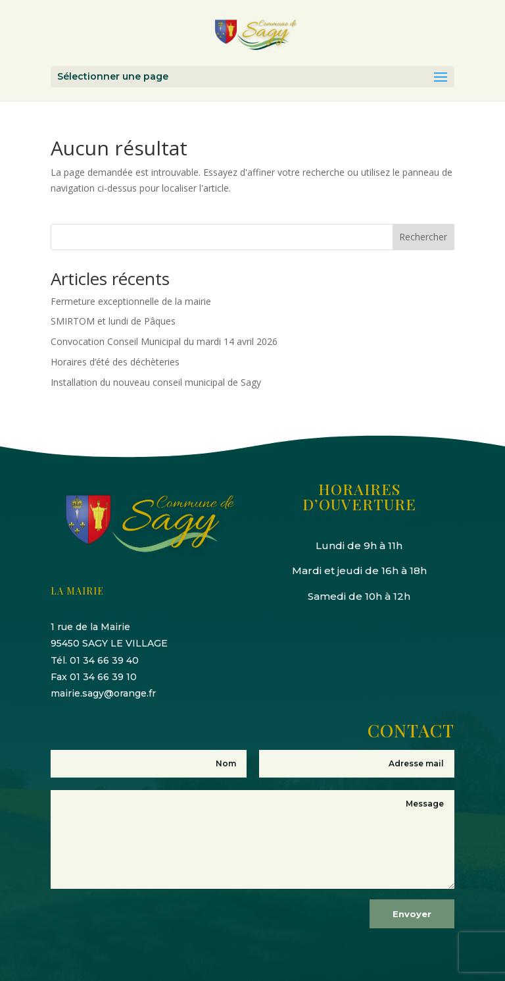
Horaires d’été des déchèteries (115, 362)
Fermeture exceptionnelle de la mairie (131, 301)
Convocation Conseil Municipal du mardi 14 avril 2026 (164, 341)
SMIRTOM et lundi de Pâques (113, 321)
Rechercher (423, 236)
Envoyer (412, 914)
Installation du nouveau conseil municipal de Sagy (156, 382)
